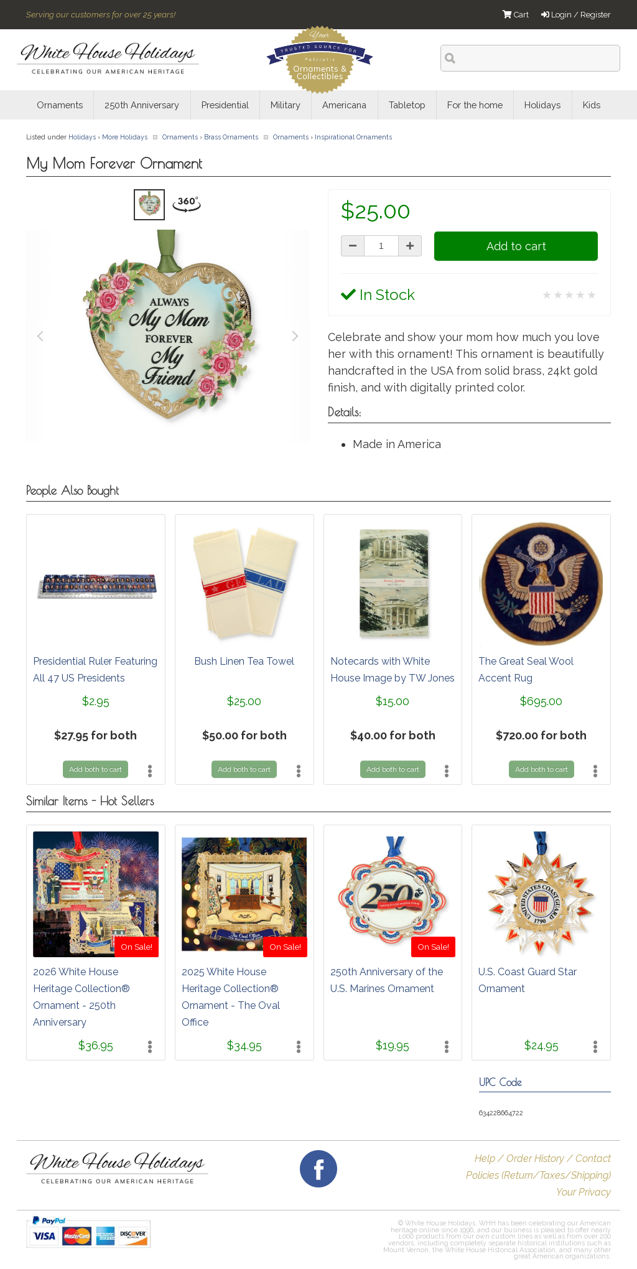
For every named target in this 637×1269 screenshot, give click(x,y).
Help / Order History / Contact (543, 1158)
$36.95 (95, 1045)
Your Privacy (583, 1192)
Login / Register (576, 14)
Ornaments (180, 137)
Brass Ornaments (231, 137)
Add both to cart (95, 769)
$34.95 (244, 1045)
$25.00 (244, 701)
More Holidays (124, 137)
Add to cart (516, 246)
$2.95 (95, 701)
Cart (516, 14)
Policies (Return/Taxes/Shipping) (538, 1175)
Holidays (82, 137)
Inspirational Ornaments (353, 137)
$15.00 (392, 701)
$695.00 (541, 701)
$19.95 (392, 1045)
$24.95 (541, 1045)
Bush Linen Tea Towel (244, 661)
